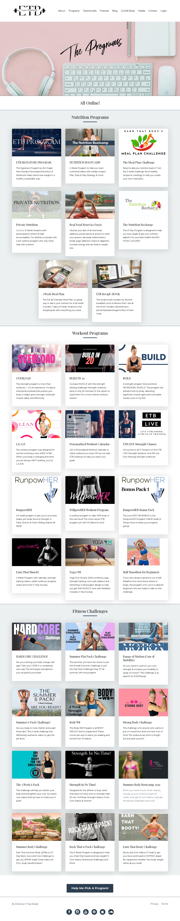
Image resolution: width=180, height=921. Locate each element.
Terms (164, 904)
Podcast (104, 11)
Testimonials (89, 11)
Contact (152, 11)
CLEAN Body (128, 11)
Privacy (154, 904)
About (61, 11)
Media (141, 11)
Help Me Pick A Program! (89, 888)
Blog (115, 11)
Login (164, 11)
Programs (74, 11)
